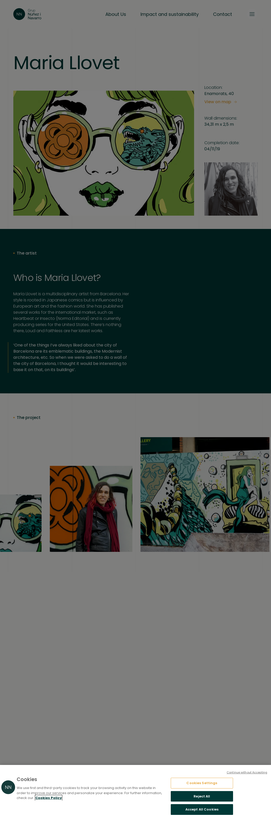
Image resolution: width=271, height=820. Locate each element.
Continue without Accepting (247, 772)
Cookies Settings (201, 783)
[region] (135, 792)
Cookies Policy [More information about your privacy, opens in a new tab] (48, 797)
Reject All (202, 796)
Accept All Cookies (201, 809)
